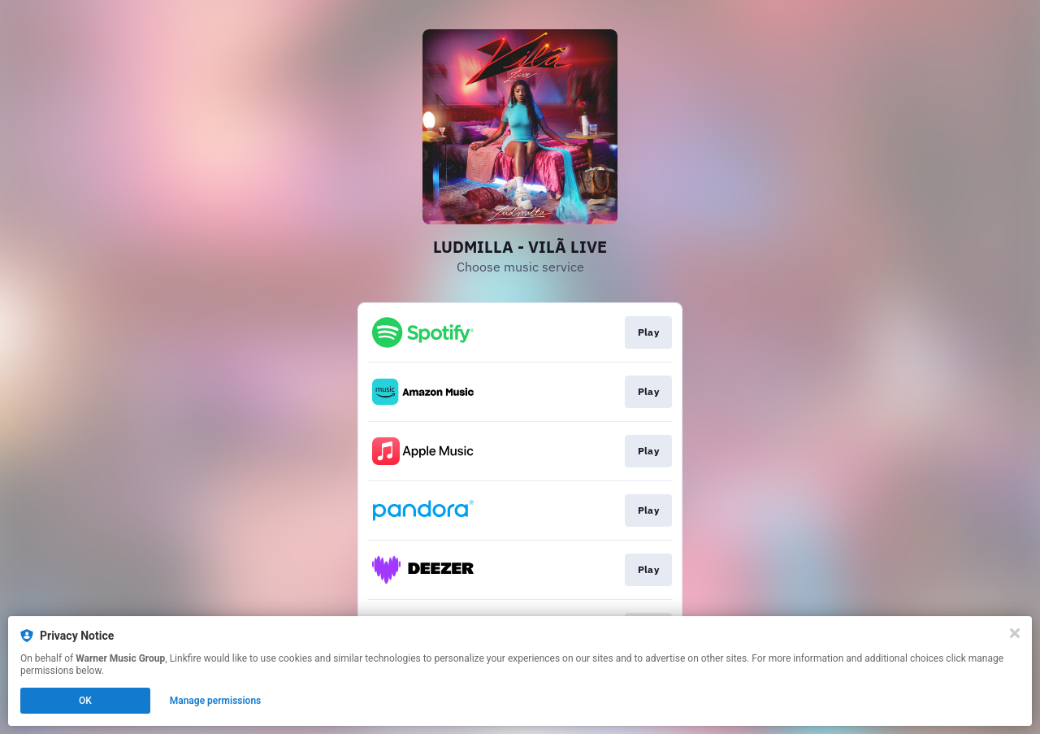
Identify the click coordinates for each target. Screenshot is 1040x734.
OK (85, 700)
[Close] (1015, 633)
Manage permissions (216, 700)
